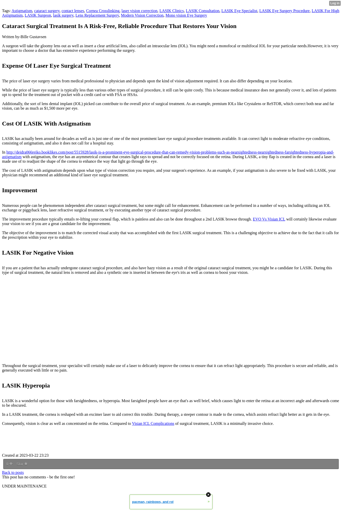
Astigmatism (22, 11)
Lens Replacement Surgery (97, 15)
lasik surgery (63, 15)
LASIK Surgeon (38, 15)
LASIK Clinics (171, 11)
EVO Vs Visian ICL (269, 219)
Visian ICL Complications (153, 423)
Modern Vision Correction (142, 15)
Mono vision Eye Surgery (186, 15)
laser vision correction (139, 11)
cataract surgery (46, 11)
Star (22, 464)
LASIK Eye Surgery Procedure (284, 11)
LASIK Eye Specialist (239, 11)
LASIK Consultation (202, 11)
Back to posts (13, 472)
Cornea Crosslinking (102, 11)
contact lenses (73, 11)
